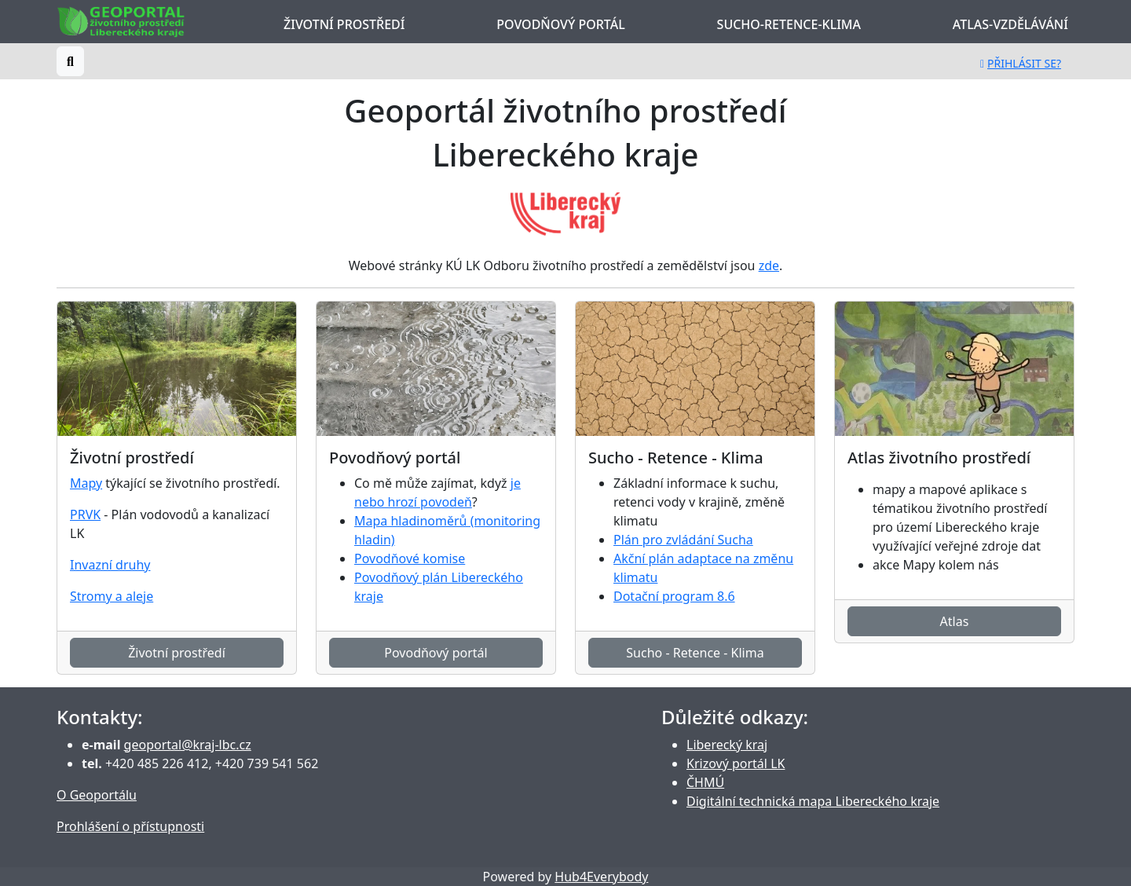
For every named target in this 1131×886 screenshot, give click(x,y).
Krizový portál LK (735, 763)
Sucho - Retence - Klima (694, 652)
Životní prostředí (344, 24)
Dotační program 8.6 (674, 596)
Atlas (954, 621)
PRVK (85, 514)
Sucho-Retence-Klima (789, 24)
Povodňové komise (409, 558)
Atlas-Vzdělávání (1010, 24)
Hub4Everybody (601, 876)
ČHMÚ (705, 782)
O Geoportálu (97, 795)
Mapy (86, 483)
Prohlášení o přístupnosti (130, 826)
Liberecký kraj (726, 744)
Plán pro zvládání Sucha (683, 539)
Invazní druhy (110, 564)
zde (769, 265)
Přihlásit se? (1020, 63)
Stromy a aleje (111, 596)
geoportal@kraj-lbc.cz (187, 744)
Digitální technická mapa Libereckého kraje (812, 801)
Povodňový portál (560, 24)
